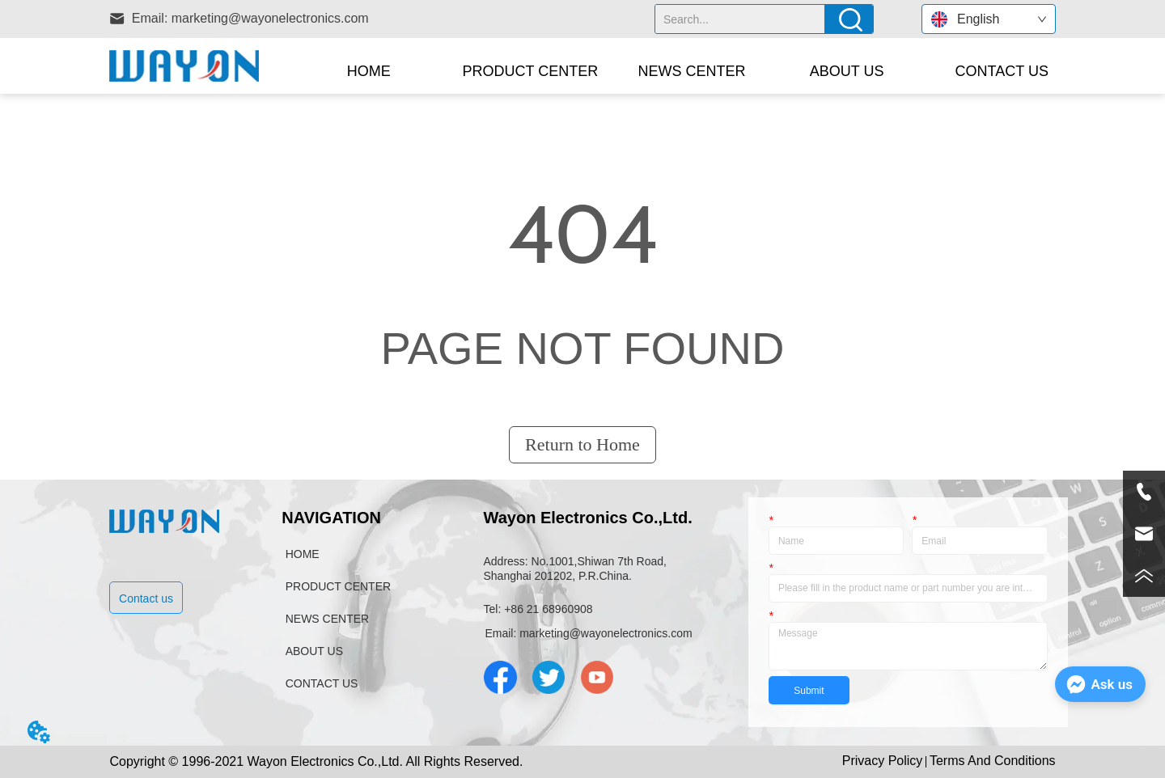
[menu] (685, 71)
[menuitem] (531, 71)
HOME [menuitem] (369, 71)
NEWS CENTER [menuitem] (692, 71)
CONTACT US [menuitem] (1001, 71)
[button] (531, 71)
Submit (809, 690)
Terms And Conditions (993, 760)
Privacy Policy (882, 760)
